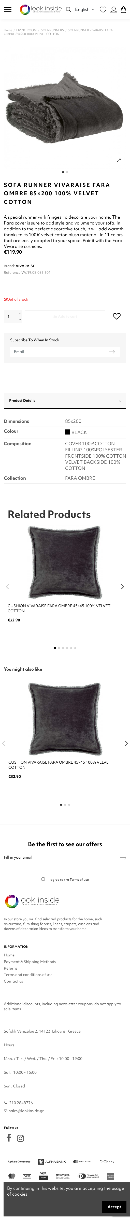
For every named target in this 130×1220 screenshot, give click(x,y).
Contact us (13, 981)
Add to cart (65, 316)
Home (9, 955)
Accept (114, 1207)
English (85, 9)
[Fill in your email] (62, 857)
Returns (10, 968)
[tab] (65, 401)
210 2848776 (21, 1102)
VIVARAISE (25, 266)
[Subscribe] (123, 857)
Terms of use (79, 879)
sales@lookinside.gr (26, 1110)
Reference (12, 272)
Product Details (65, 401)
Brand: (9, 266)
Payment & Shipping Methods (30, 961)
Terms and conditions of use (28, 974)
